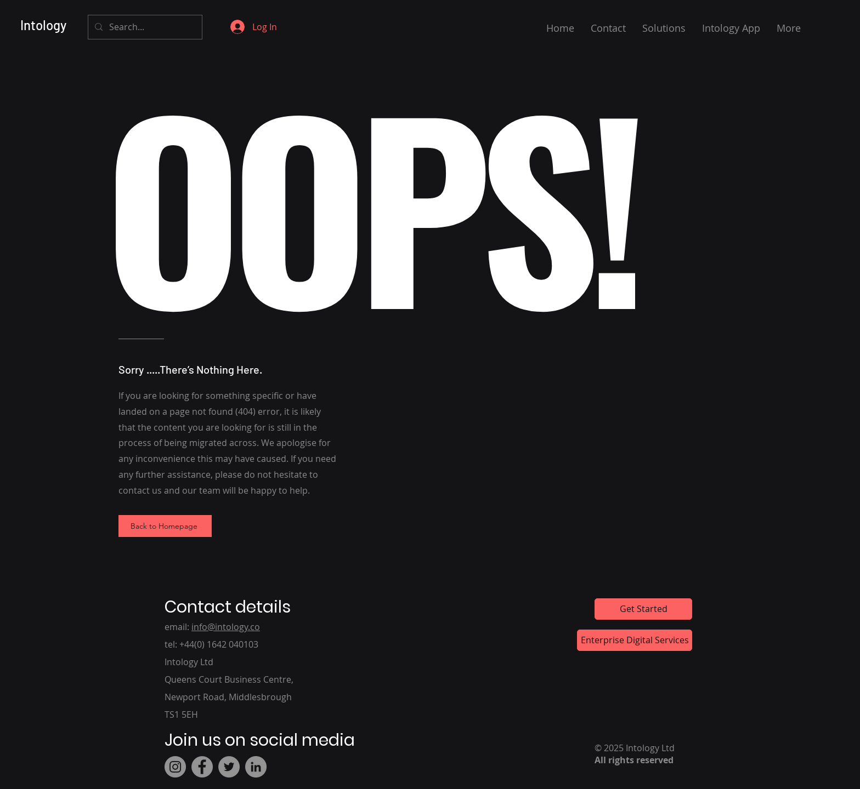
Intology (43, 25)
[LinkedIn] (256, 766)
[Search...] (144, 27)
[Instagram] (175, 766)
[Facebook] (202, 766)
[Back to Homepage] (165, 526)
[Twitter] (229, 766)
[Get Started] (643, 609)
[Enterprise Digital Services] (634, 640)
